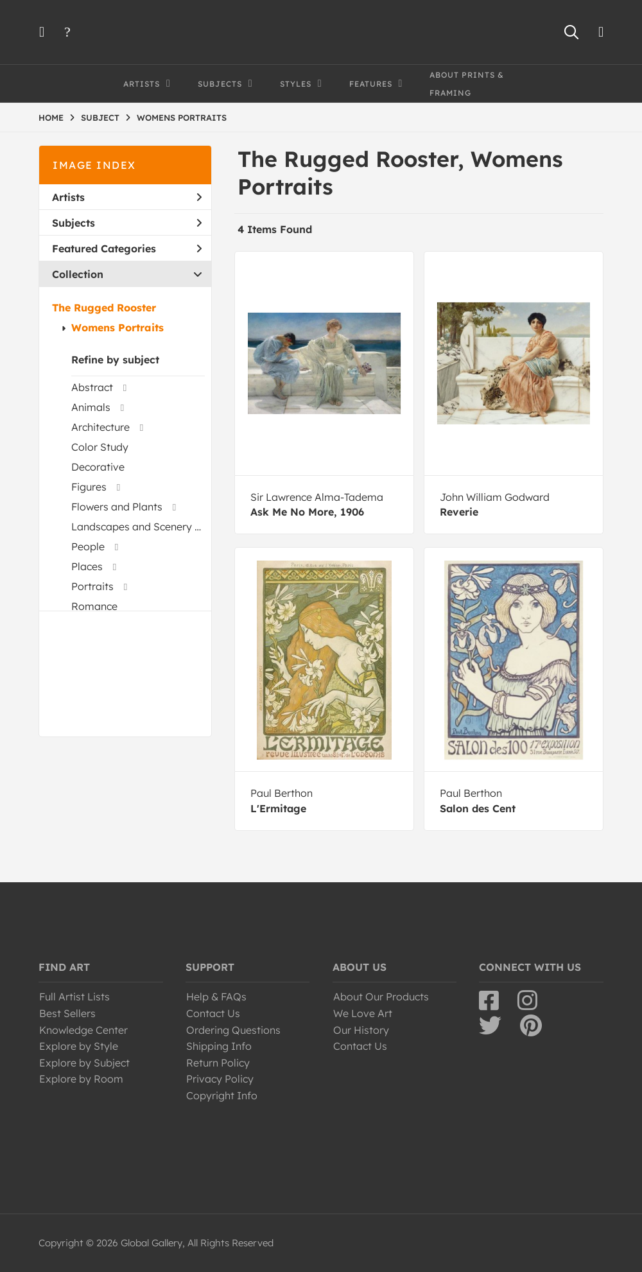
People (88, 546)
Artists (127, 197)
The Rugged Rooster (104, 307)
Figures (89, 486)
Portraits (92, 586)
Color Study (99, 446)
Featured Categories (127, 248)
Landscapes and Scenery (131, 526)
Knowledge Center (83, 1030)
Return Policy (218, 1062)
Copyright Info (221, 1095)
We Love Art (362, 1013)
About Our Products (381, 996)
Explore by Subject (84, 1062)
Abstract (92, 387)
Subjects (127, 222)
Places (87, 566)
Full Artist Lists (74, 996)
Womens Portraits (117, 327)
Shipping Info (219, 1046)
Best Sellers (67, 1013)
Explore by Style (78, 1046)
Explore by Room (81, 1078)
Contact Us (213, 1013)
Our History (361, 1030)
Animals (90, 407)
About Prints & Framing (466, 84)
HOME (51, 117)
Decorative (98, 466)
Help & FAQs (216, 996)
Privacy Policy (220, 1078)
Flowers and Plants (116, 506)
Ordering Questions (233, 1030)
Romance (94, 606)
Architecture (100, 427)
